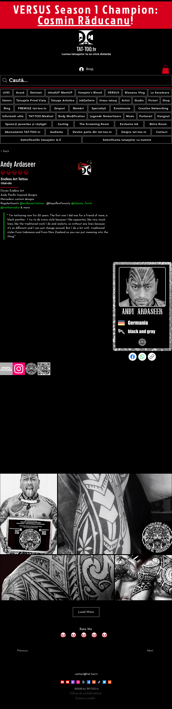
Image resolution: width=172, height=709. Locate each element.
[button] (165, 69)
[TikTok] (99, 682)
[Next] (144, 650)
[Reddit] (109, 682)
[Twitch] (73, 682)
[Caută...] (86, 80)
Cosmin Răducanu (84, 20)
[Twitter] (104, 682)
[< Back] (12, 151)
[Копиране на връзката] (152, 357)
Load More (86, 612)
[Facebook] (133, 357)
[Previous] (28, 650)
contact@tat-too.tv (86, 674)
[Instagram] (78, 682)
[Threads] (83, 682)
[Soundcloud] (94, 682)
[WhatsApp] (142, 357)
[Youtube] (62, 682)
